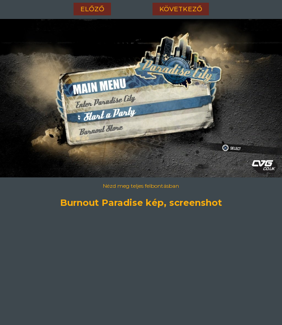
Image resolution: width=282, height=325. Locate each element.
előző (92, 9)
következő (180, 9)
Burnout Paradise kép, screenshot (141, 202)
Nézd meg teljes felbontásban (141, 185)
